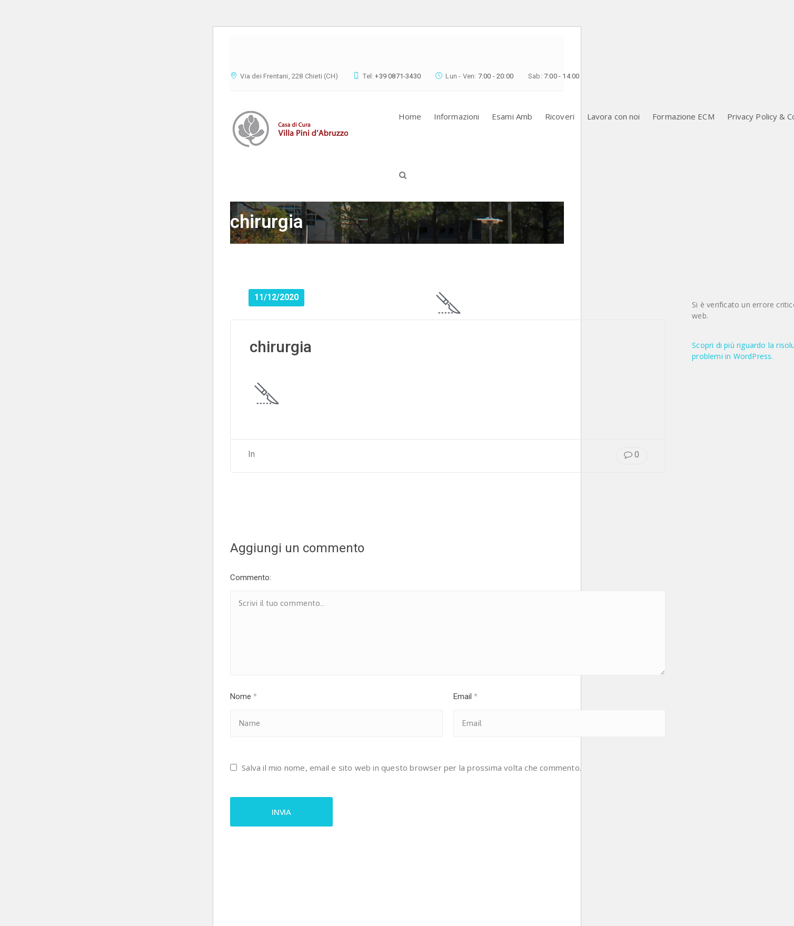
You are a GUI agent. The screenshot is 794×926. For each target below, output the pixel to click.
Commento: (250, 577)
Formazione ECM (683, 116)
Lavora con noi (613, 116)
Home (410, 116)
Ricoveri (559, 116)
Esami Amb (512, 116)
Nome (243, 696)
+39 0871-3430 (398, 76)
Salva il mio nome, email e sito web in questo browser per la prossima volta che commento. (411, 767)
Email (465, 696)
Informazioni (456, 116)
